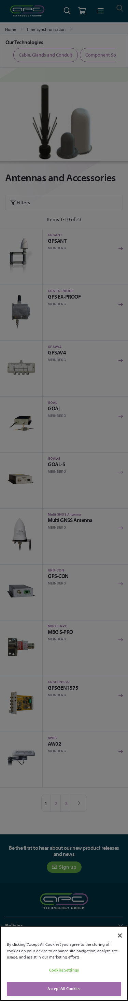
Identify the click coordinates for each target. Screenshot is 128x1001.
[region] (64, 963)
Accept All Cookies (63, 988)
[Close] (119, 935)
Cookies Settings (64, 970)
